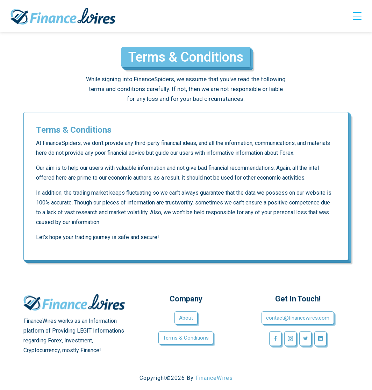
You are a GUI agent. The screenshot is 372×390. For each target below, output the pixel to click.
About (186, 318)
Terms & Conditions (186, 338)
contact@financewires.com (297, 318)
